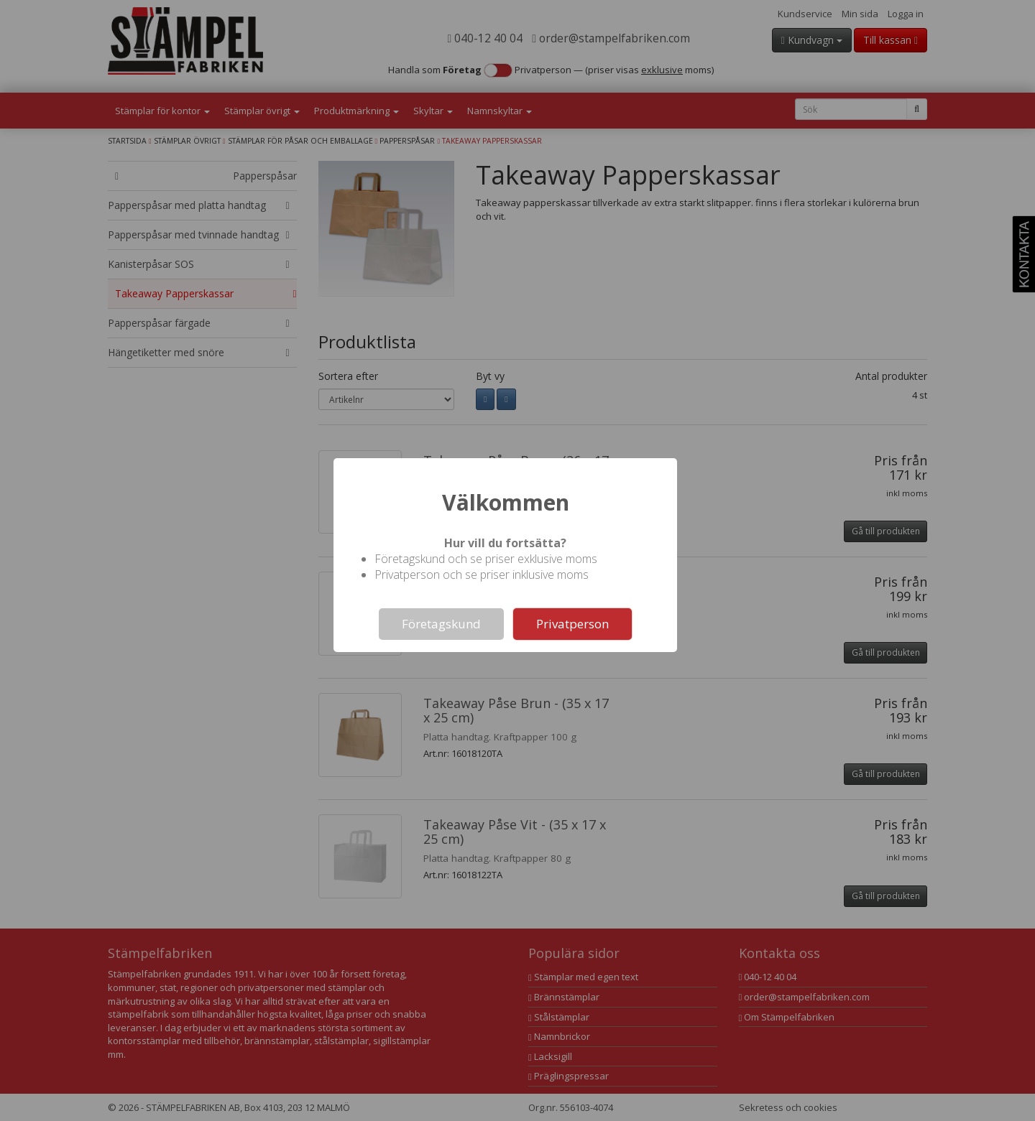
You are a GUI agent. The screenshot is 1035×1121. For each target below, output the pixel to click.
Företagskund (441, 623)
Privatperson (572, 623)
